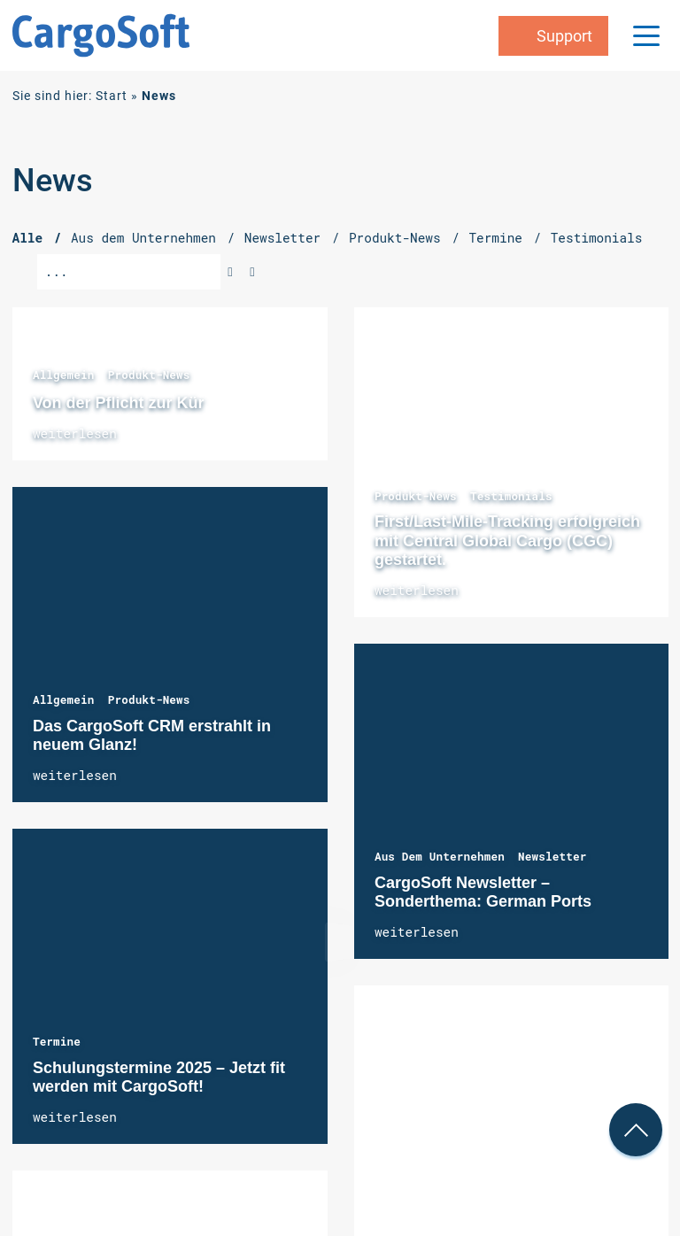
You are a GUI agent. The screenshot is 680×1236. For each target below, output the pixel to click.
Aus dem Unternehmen (440, 856)
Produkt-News (149, 374)
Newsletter (552, 856)
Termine (57, 1041)
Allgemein (64, 374)
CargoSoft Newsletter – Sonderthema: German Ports (511, 801)
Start (112, 96)
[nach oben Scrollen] (635, 1129)
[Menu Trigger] (646, 35)
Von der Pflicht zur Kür (119, 403)
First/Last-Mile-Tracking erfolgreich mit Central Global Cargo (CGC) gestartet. (511, 462)
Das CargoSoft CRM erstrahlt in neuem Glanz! (170, 644)
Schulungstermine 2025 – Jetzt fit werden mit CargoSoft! (170, 986)
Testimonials (511, 496)
